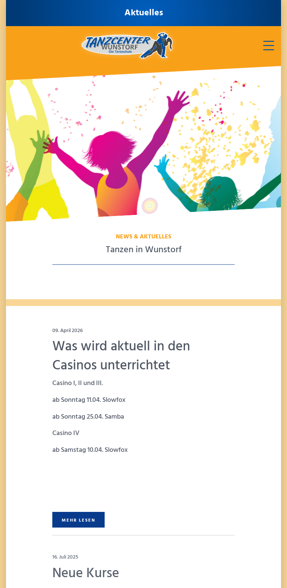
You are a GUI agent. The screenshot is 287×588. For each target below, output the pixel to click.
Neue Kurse (85, 574)
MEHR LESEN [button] (78, 520)
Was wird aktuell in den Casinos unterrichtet (121, 356)
